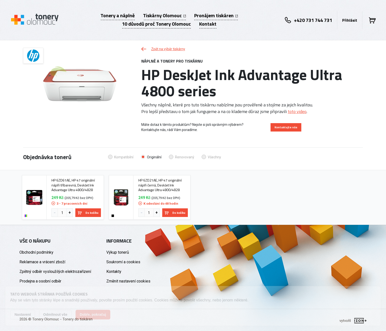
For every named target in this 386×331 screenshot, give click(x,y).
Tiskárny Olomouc (164, 15)
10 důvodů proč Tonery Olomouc (156, 24)
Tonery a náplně (117, 15)
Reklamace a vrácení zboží (42, 262)
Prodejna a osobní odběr (40, 281)
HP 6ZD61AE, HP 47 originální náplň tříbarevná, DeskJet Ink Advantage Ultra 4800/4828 (73, 185)
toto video (297, 111)
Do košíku (88, 212)
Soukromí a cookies (123, 262)
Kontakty (113, 271)
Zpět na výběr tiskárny (163, 49)
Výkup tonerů (117, 252)
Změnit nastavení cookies (128, 281)
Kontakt (207, 24)
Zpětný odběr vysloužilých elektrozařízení (55, 271)
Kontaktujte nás (286, 127)
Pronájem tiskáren (216, 15)
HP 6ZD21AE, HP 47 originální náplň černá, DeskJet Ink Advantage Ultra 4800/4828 (160, 185)
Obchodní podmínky (36, 252)
